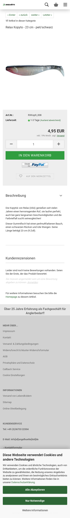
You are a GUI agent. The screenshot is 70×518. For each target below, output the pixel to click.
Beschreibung (16, 195)
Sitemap (7, 402)
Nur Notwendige (35, 500)
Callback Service (11, 369)
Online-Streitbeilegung (14, 408)
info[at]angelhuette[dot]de (24, 439)
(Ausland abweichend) (50, 120)
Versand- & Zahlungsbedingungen (20, 343)
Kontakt (7, 337)
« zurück (23, 15)
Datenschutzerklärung (23, 482)
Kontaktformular (13, 447)
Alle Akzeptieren (35, 489)
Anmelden (32, 282)
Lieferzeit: (11, 120)
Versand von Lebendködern (17, 395)
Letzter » (47, 15)
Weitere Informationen (35, 510)
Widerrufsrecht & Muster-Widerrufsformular (26, 350)
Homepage (11, 296)
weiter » (35, 15)
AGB (5, 356)
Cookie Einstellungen (14, 375)
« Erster (11, 15)
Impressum (9, 331)
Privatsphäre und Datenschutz (19, 362)
